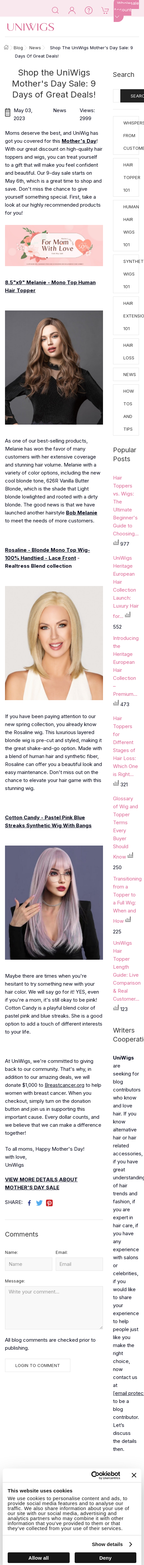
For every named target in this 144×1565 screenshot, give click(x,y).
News (129, 374)
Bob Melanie (81, 512)
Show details (107, 1544)
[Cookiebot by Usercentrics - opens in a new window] (91, 1475)
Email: (62, 1252)
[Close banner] (134, 1475)
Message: (15, 1280)
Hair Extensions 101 (131, 315)
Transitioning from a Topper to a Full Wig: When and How (127, 900)
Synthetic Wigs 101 (131, 274)
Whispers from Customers (131, 135)
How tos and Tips (128, 410)
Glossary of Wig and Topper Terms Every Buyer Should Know (125, 827)
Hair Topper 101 (131, 177)
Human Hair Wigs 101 (131, 225)
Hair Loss (128, 351)
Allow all (38, 1558)
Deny (105, 1558)
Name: (11, 1252)
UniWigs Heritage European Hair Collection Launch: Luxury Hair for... (126, 587)
